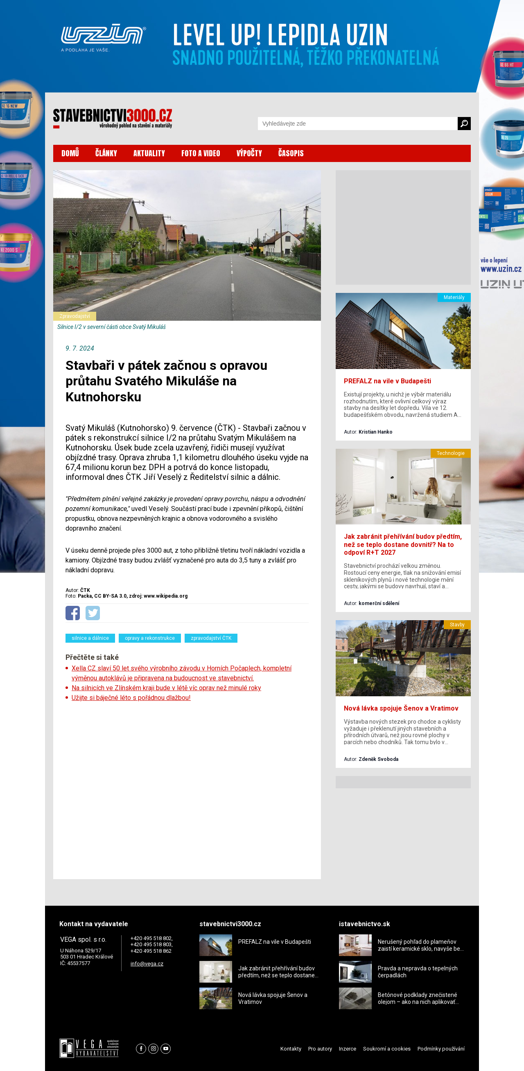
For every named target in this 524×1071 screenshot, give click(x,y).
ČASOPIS (291, 153)
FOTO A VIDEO (200, 153)
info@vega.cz (147, 964)
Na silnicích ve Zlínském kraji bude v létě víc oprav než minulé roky (166, 688)
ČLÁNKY (106, 153)
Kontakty (290, 1048)
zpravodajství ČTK (211, 638)
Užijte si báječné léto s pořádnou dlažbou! (131, 698)
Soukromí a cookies (387, 1048)
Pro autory (320, 1048)
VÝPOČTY (249, 153)
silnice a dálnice (90, 638)
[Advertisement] (187, 788)
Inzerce (347, 1048)
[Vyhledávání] (358, 123)
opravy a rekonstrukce (150, 638)
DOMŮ (70, 153)
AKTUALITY (149, 153)
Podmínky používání (441, 1048)
